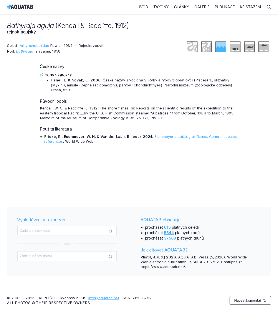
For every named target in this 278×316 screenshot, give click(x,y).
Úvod (142, 7)
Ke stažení (250, 7)
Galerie (202, 7)
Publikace (225, 7)
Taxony (161, 7)
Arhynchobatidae (34, 45)
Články (181, 7)
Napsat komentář (250, 300)
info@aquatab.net (103, 298)
